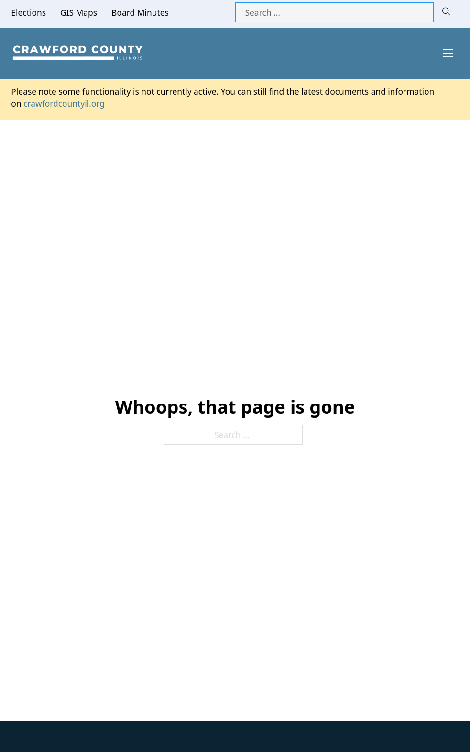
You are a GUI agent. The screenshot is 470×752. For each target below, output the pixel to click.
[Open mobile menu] (448, 53)
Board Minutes (140, 12)
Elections (28, 12)
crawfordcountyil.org (64, 103)
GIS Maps (78, 12)
